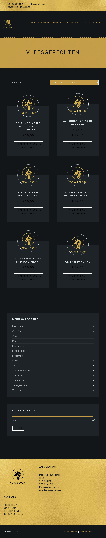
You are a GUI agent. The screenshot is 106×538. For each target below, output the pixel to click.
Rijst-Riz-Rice (18, 350)
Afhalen (85, 23)
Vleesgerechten (20, 385)
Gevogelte (17, 336)
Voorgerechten (19, 390)
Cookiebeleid (85, 531)
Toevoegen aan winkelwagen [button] (27, 145)
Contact (98, 23)
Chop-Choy (17, 331)
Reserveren (72, 23)
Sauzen (15, 360)
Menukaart (58, 23)
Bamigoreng (18, 326)
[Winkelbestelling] (74, 82)
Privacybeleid (71, 531)
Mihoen (15, 341)
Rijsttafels (17, 355)
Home (32, 23)
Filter (18, 428)
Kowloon (43, 23)
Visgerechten (19, 380)
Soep (14, 365)
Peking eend (18, 346)
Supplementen (19, 375)
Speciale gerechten (22, 370)
